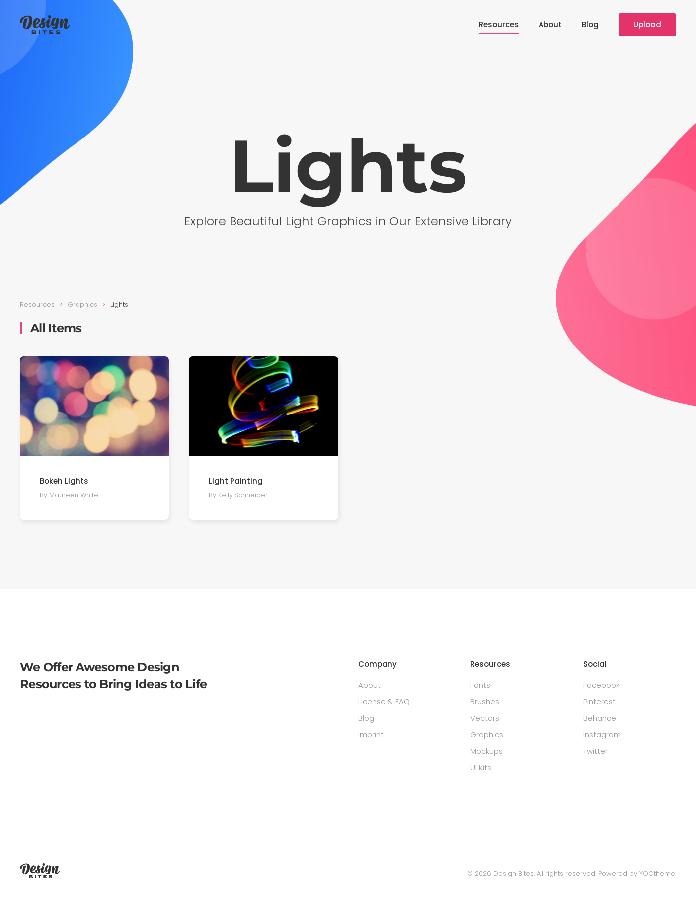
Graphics (486, 734)
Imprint (371, 734)
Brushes (484, 701)
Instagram (602, 734)
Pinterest (599, 701)
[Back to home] (45, 25)
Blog (590, 24)
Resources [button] (499, 24)
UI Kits (480, 767)
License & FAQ (384, 701)
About (550, 24)
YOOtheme (657, 873)
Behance (599, 718)
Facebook (601, 685)
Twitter (595, 751)
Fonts (480, 685)
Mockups (486, 751)
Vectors (484, 718)
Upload (647, 24)
